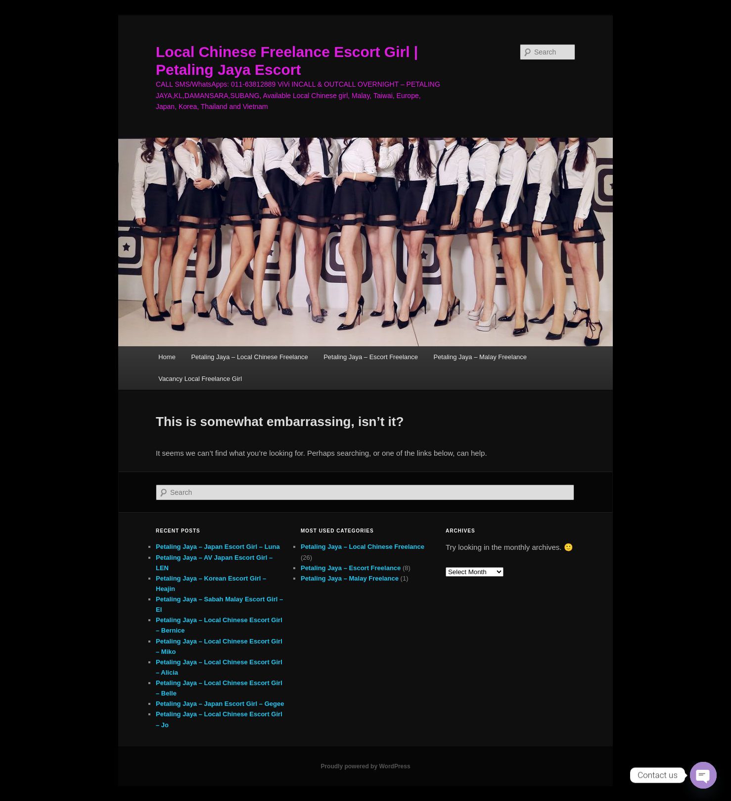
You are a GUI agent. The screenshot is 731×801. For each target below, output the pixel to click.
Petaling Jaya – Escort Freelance (370, 357)
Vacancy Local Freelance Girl (200, 378)
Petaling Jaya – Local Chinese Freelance (249, 357)
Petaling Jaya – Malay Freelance (480, 357)
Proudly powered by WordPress (365, 766)
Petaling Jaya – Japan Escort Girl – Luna (218, 546)
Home (167, 357)
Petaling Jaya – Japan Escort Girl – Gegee (220, 703)
